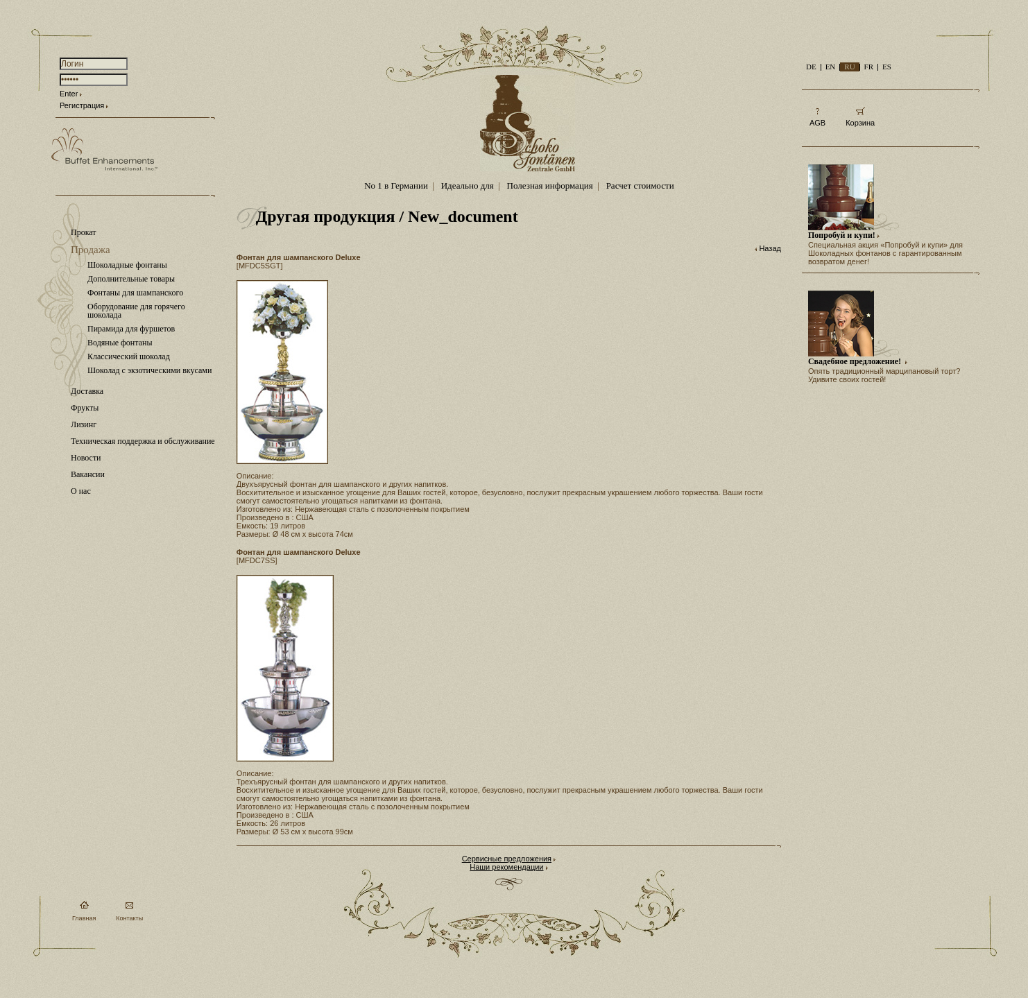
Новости (86, 458)
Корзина (860, 123)
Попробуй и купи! (841, 235)
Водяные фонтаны (120, 342)
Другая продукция (325, 216)
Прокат (83, 232)
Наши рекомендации (506, 867)
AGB (817, 123)
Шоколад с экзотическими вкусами (149, 370)
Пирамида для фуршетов (131, 329)
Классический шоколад (128, 356)
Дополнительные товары (131, 279)
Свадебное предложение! (855, 361)
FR (868, 66)
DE (811, 66)
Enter (69, 93)
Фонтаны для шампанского (135, 293)
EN (830, 66)
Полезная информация (550, 185)
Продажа (90, 249)
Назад (770, 248)
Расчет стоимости (640, 185)
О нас (81, 491)
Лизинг (83, 424)
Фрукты (84, 408)
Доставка (87, 391)
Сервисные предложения (506, 858)
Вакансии (88, 474)
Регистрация (82, 105)
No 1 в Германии (396, 185)
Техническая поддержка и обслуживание (143, 441)
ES (886, 66)
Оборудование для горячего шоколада (136, 311)
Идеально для (467, 185)
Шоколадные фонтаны (127, 265)
